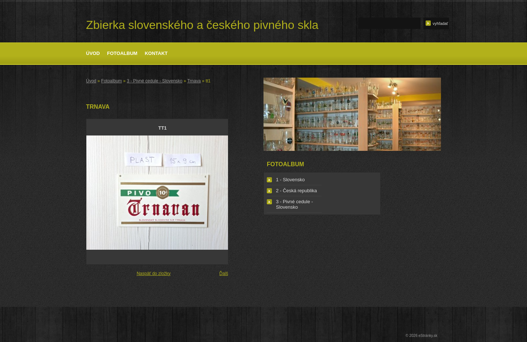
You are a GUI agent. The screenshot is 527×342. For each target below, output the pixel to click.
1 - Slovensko (290, 179)
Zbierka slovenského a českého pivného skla (202, 24)
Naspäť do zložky (154, 273)
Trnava (194, 80)
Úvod (93, 53)
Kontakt (156, 53)
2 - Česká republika (296, 190)
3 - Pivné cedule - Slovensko (154, 80)
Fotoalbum (122, 53)
